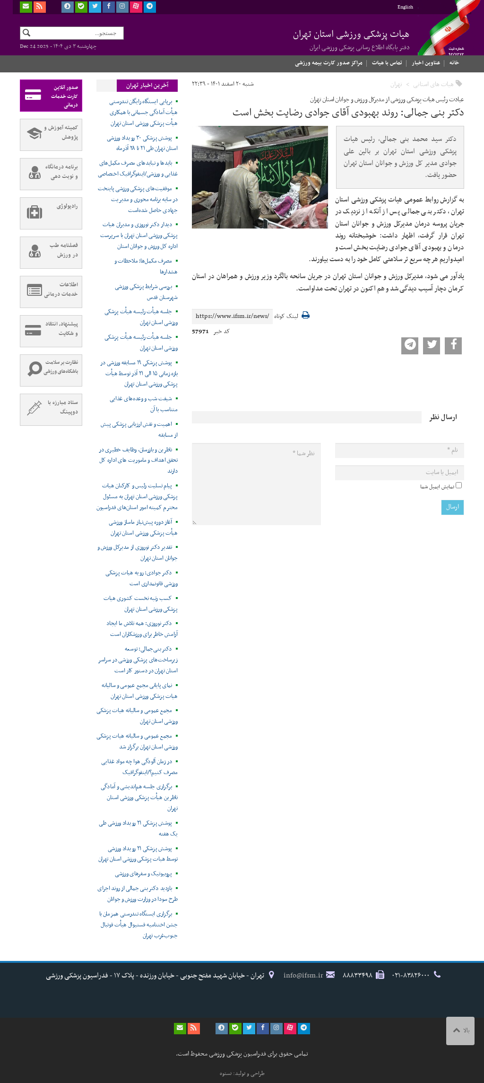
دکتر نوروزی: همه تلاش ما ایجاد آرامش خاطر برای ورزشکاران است (141, 629)
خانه (454, 63)
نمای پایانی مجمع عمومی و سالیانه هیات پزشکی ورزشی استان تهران (139, 691)
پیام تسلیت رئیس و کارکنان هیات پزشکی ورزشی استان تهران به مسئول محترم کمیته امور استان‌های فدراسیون (137, 497)
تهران (396, 84)
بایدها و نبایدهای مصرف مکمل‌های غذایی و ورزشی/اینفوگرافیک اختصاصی (138, 168)
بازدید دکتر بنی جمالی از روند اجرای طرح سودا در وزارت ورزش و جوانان (137, 894)
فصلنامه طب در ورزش (49, 252)
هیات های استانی (433, 84)
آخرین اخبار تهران (147, 85)
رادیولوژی (49, 213)
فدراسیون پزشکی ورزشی (440, 36)
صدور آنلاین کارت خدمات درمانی (49, 95)
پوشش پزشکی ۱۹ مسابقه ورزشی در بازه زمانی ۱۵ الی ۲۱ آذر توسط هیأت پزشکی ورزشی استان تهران (138, 374)
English (405, 7)
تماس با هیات (387, 63)
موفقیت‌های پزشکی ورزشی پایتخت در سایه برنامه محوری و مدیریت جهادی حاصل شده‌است (138, 200)
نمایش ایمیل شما (437, 487)
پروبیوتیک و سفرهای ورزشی (143, 874)
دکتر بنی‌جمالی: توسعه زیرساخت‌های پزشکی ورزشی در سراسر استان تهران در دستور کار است (138, 660)
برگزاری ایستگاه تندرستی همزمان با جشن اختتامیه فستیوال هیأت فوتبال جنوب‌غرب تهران (138, 925)
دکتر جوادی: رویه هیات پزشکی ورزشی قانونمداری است (141, 578)
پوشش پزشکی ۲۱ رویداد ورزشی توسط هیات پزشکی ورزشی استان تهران (138, 854)
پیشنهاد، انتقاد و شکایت (49, 331)
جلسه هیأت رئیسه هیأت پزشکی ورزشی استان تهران (141, 317)
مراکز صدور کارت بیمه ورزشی (329, 63)
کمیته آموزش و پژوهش (49, 134)
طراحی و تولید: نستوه (242, 1073)
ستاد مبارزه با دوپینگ (49, 409)
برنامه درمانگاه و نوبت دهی (49, 174)
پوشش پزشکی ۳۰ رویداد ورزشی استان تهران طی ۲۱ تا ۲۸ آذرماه (142, 143)
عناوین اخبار (426, 63)
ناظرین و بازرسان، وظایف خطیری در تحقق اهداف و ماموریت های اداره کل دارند (138, 461)
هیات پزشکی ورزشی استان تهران (351, 39)
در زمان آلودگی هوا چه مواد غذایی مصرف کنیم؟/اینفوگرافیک (139, 767)
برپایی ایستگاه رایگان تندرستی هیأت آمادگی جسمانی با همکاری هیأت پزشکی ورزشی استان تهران (143, 113)
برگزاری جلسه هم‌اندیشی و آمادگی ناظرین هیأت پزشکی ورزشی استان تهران (139, 798)
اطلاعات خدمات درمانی (49, 292)
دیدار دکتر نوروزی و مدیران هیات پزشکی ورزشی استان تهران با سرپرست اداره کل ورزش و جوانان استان (139, 236)
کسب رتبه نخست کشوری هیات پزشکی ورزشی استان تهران (141, 604)
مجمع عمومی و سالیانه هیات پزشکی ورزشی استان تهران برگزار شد (137, 741)
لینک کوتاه (286, 317)
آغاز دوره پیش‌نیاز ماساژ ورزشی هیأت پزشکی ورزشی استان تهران (143, 527)
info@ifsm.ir (303, 975)
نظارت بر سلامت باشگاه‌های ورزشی (49, 370)
